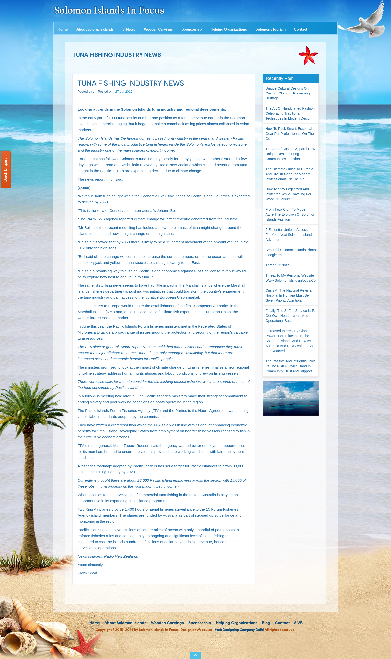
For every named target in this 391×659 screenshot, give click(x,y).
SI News (128, 29)
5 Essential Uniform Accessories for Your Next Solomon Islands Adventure (290, 235)
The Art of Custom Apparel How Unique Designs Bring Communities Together (290, 154)
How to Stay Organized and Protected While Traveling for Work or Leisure (288, 194)
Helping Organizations (229, 29)
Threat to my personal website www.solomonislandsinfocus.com (292, 277)
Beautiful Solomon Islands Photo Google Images (291, 252)
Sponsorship (192, 29)
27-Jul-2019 (124, 91)
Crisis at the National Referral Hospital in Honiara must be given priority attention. (289, 295)
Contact (300, 29)
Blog (265, 622)
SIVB (298, 622)
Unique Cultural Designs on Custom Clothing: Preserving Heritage (288, 93)
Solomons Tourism (270, 29)
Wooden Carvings (158, 29)
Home (62, 29)
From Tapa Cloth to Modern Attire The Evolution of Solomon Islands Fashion (290, 214)
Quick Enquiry (5, 169)
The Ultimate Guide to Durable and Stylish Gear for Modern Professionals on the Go (289, 174)
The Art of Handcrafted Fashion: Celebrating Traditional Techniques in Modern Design (291, 113)
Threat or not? (277, 265)
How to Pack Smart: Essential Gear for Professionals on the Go (290, 134)
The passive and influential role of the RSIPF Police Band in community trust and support (291, 366)
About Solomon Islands (95, 29)
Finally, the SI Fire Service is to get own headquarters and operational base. (290, 316)
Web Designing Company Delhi (239, 630)
